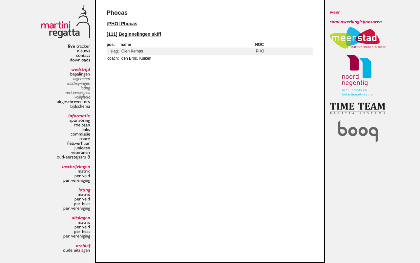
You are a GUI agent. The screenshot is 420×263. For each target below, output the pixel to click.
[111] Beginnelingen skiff (134, 34)
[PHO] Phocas (122, 23)
